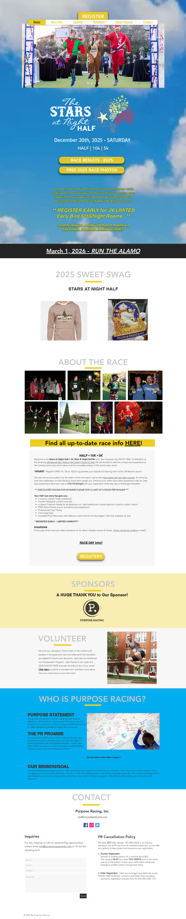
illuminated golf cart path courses (119, 477)
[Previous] (26, 55)
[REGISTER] (93, 16)
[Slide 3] (95, 83)
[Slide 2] (91, 83)
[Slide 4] (98, 83)
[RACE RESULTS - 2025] (91, 160)
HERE (133, 443)
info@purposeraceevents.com (55, 846)
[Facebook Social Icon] (86, 825)
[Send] (83, 896)
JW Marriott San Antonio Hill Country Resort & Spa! (70, 462)
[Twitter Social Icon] (97, 825)
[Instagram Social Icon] (91, 825)
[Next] (160, 55)
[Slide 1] (88, 83)
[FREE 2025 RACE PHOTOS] (91, 170)
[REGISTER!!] (91, 556)
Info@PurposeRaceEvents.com (92, 816)
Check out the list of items (125, 530)
